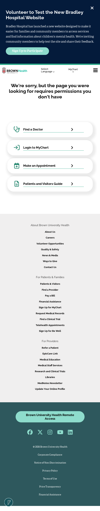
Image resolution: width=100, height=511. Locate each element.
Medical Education (50, 359)
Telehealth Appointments (50, 325)
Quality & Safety (50, 249)
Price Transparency (50, 487)
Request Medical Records (50, 313)
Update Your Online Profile (50, 389)
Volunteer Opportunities (50, 243)
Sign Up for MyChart (50, 307)
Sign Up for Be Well (50, 331)
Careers (50, 237)
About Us (50, 231)
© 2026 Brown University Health (50, 447)
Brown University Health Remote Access (50, 416)
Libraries (50, 377)
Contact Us (50, 267)
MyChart (73, 70)
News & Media (50, 255)
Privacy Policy (50, 471)
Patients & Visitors (50, 283)
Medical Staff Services (50, 365)
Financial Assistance (50, 301)
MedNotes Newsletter (50, 383)
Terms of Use (50, 479)
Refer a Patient (50, 347)
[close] (92, 7)
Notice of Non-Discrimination (50, 463)
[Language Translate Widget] (48, 70)
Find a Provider (50, 289)
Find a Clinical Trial (50, 319)
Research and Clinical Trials (50, 371)
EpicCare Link (50, 353)
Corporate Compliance (50, 455)
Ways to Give (50, 261)
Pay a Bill (50, 295)
